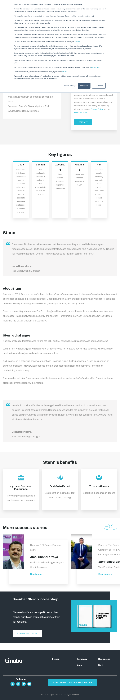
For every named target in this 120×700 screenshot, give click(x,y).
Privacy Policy (97, 109)
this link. (77, 41)
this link (64, 72)
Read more (37, 574)
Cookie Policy (80, 113)
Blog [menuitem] (100, 665)
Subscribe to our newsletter (73, 682)
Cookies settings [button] (69, 86)
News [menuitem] (79, 665)
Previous (106, 527)
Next (114, 526)
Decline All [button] (99, 86)
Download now (27, 633)
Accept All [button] (84, 86)
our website (95, 67)
